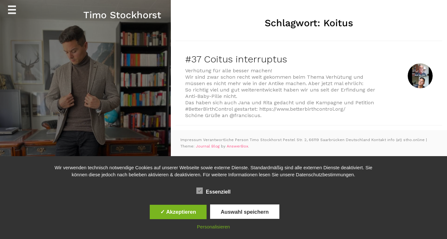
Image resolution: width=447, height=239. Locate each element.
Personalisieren (213, 226)
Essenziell (213, 191)
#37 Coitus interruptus (236, 59)
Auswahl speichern (245, 212)
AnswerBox (237, 146)
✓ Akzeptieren (178, 212)
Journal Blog (208, 146)
